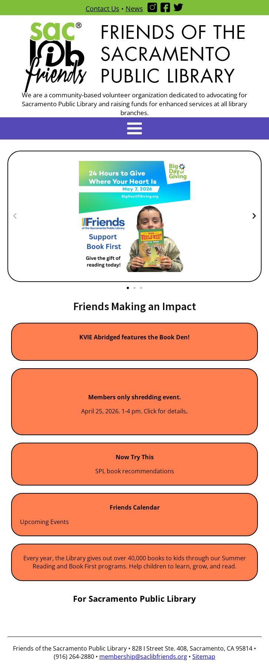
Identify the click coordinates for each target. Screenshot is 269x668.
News (134, 8)
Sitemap (203, 656)
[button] (15, 216)
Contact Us (102, 8)
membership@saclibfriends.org (143, 656)
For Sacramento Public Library (134, 598)
